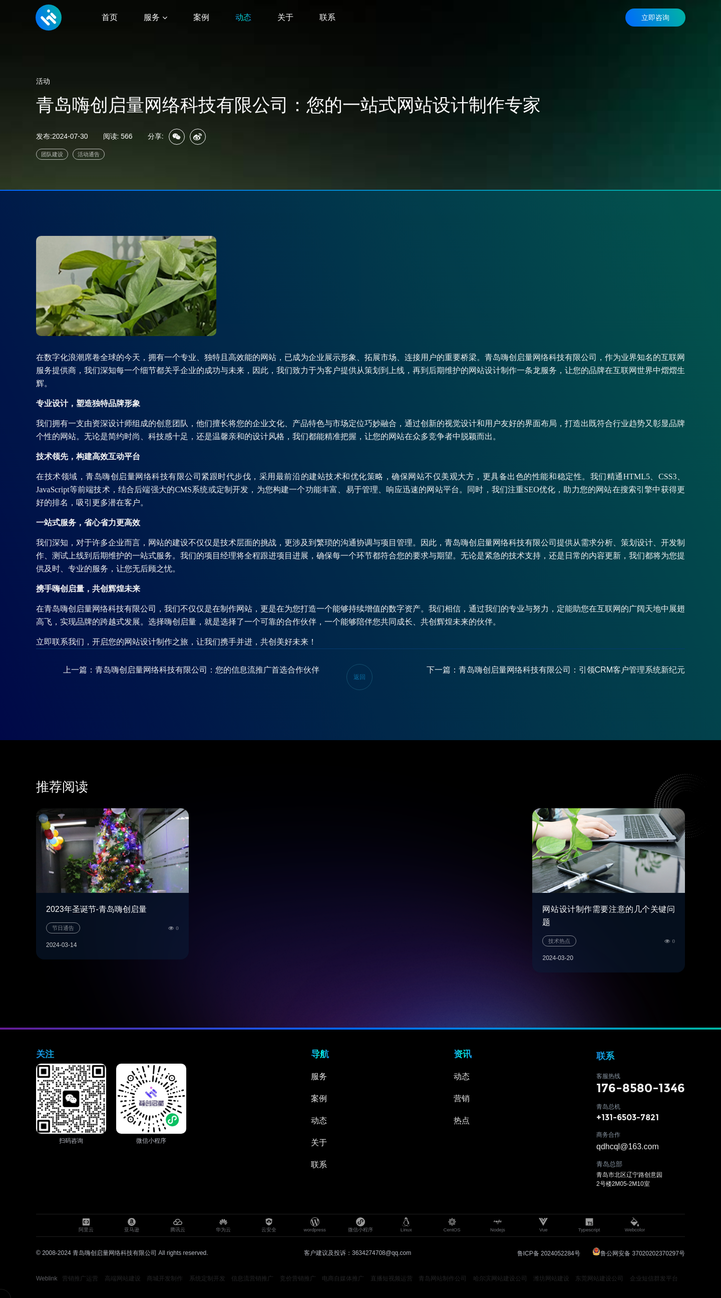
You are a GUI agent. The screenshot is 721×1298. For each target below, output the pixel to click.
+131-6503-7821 (627, 1117)
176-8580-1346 (640, 1088)
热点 (462, 1120)
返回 (359, 677)
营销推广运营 (80, 1278)
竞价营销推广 (298, 1278)
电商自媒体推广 (343, 1278)
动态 (319, 1120)
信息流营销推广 (252, 1278)
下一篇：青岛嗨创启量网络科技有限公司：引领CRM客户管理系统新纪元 (556, 670)
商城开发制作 (165, 1278)
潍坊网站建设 (551, 1278)
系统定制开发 (207, 1278)
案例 (319, 1098)
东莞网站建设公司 (599, 1278)
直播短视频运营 (392, 1278)
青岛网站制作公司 (443, 1278)
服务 (319, 1076)
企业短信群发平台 (654, 1278)
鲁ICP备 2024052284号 (548, 1253)
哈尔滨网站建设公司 (500, 1278)
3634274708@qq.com (381, 1252)
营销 (462, 1098)
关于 (319, 1142)
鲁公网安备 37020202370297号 (638, 1253)
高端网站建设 (123, 1278)
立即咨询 (655, 18)
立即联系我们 (60, 641)
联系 (319, 1164)
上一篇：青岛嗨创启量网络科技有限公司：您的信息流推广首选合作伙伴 (191, 670)
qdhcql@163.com (627, 1146)
